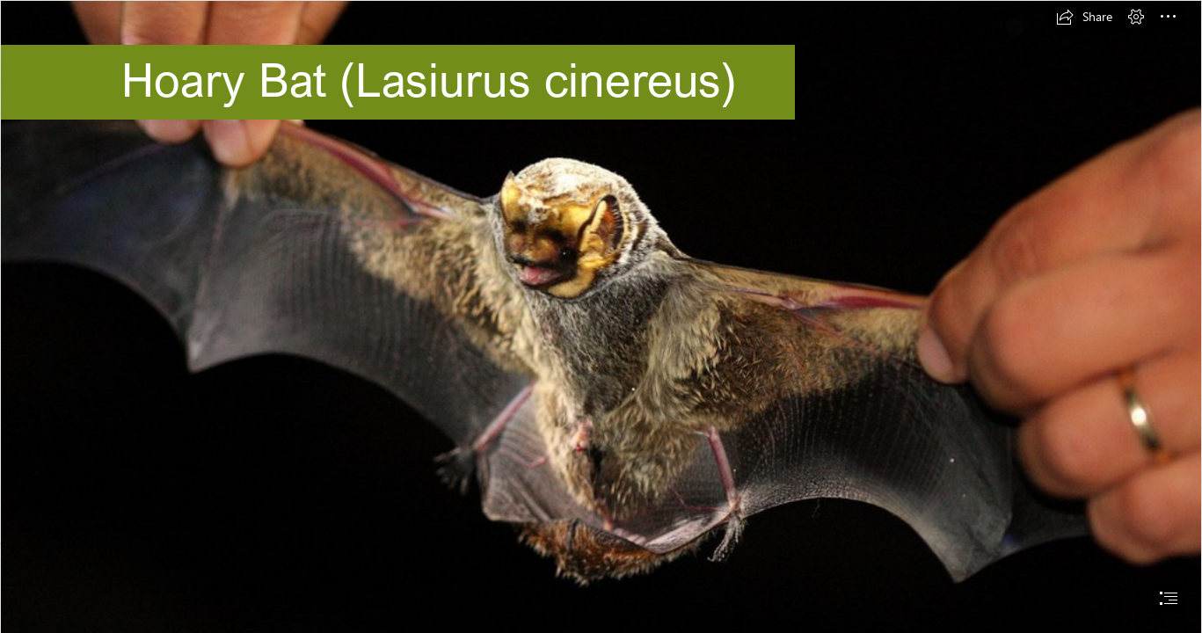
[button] (1084, 17)
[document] (601, 316)
